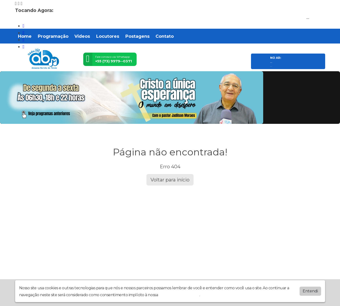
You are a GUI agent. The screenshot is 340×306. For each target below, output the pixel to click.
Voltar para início (170, 180)
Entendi (310, 291)
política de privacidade (179, 295)
